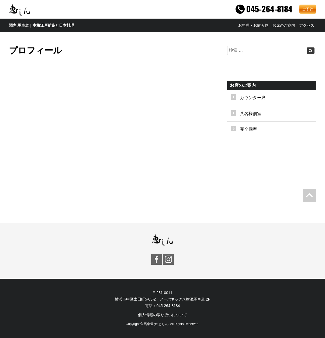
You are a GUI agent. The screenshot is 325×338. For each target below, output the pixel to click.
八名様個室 (250, 113)
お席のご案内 (283, 25)
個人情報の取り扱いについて (162, 315)
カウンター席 (253, 97)
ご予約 (307, 9)
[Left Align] (310, 50)
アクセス (306, 25)
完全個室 (248, 129)
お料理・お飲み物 (253, 25)
